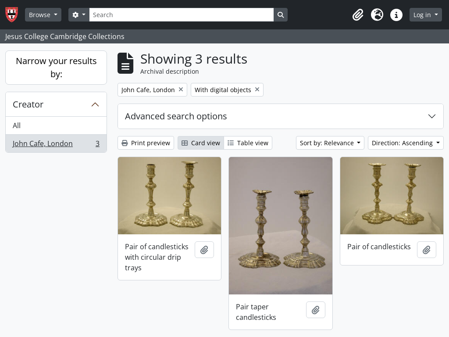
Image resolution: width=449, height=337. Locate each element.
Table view (248, 143)
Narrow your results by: (56, 67)
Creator (28, 104)
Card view (201, 143)
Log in (423, 15)
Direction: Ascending (403, 143)
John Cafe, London (56, 145)
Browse (40, 15)
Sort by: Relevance (328, 143)
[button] (357, 15)
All (17, 125)
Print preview (145, 143)
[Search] (181, 15)
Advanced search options (176, 116)
